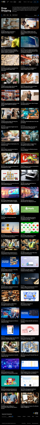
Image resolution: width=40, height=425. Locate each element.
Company (19, 416)
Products (24, 416)
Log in (31, 1)
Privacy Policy (24, 423)
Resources (25, 1)
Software (11, 1)
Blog (33, 416)
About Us (8, 2)
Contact (28, 1)
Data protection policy (35, 423)
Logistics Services (20, 2)
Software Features (15, 2)
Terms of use (29, 423)
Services (29, 416)
